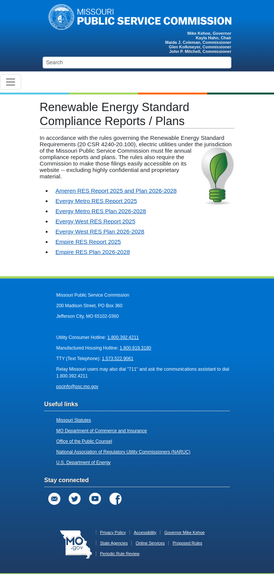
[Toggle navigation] (10, 82)
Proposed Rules (187, 543)
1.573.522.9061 (117, 358)
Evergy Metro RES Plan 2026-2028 (100, 211)
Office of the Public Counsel (84, 441)
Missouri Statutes (73, 420)
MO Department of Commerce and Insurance (101, 430)
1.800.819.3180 (135, 348)
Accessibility (145, 532)
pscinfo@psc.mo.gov (77, 386)
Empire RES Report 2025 (88, 241)
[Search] (137, 62)
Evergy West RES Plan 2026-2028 (99, 231)
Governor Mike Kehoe (184, 532)
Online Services (150, 543)
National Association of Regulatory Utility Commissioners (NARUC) (123, 452)
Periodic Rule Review (120, 553)
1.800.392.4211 (123, 337)
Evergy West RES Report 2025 (95, 221)
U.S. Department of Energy (83, 462)
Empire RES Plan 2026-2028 (92, 252)
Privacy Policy (113, 532)
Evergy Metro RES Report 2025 (96, 201)
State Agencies (114, 543)
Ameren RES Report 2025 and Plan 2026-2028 (116, 190)
